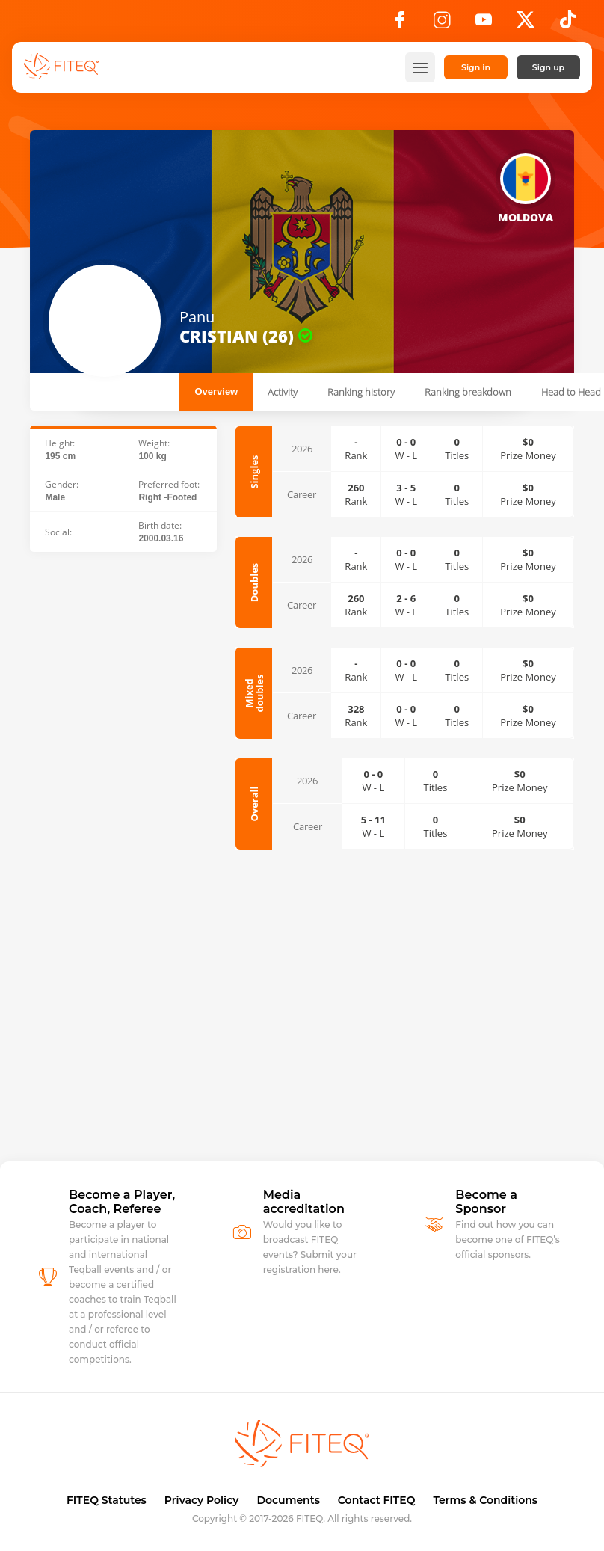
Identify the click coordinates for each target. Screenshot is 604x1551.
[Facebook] (400, 24)
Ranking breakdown (468, 392)
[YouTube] (484, 24)
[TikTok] (567, 24)
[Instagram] (442, 24)
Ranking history (361, 392)
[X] (525, 24)
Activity (283, 392)
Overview (216, 391)
